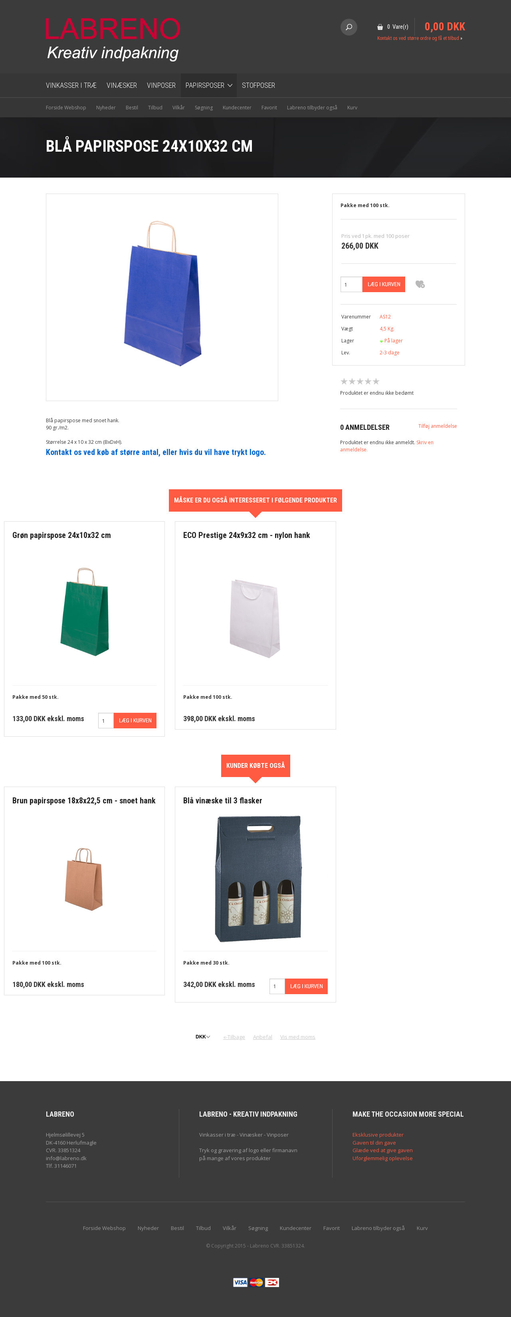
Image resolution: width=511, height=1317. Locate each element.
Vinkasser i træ (71, 85)
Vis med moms (297, 1036)
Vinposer (161, 85)
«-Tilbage (234, 1036)
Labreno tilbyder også (312, 107)
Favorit (269, 107)
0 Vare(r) (397, 26)
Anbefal (262, 1036)
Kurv (352, 107)
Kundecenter (237, 107)
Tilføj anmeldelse (437, 426)
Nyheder (106, 107)
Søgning (204, 107)
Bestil (132, 107)
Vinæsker (122, 85)
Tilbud (155, 107)
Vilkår (178, 107)
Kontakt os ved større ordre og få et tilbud (418, 38)
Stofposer (258, 85)
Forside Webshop (66, 107)
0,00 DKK (445, 26)
